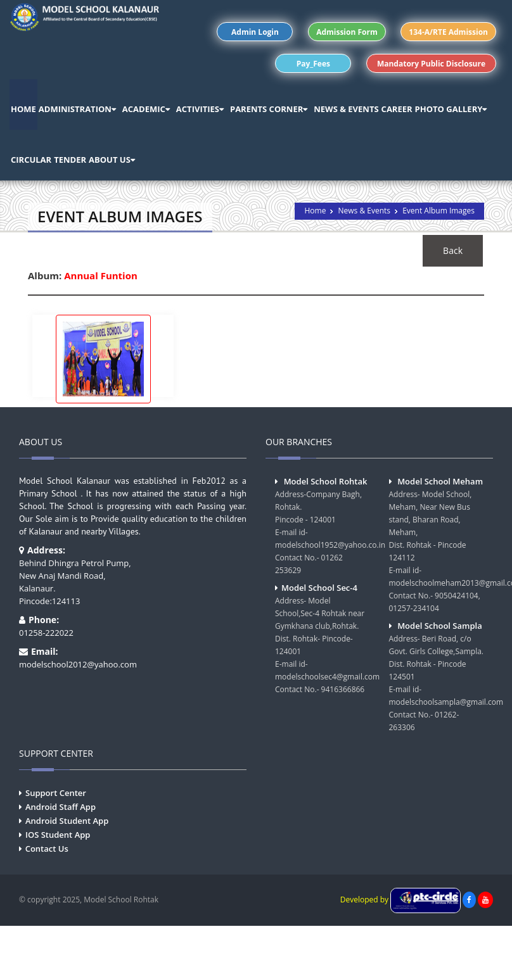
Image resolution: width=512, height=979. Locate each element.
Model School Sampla (439, 625)
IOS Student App (57, 834)
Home (315, 210)
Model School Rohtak (326, 481)
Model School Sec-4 (319, 587)
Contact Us (46, 848)
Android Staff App (60, 806)
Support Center (55, 793)
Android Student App (66, 820)
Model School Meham (440, 481)
